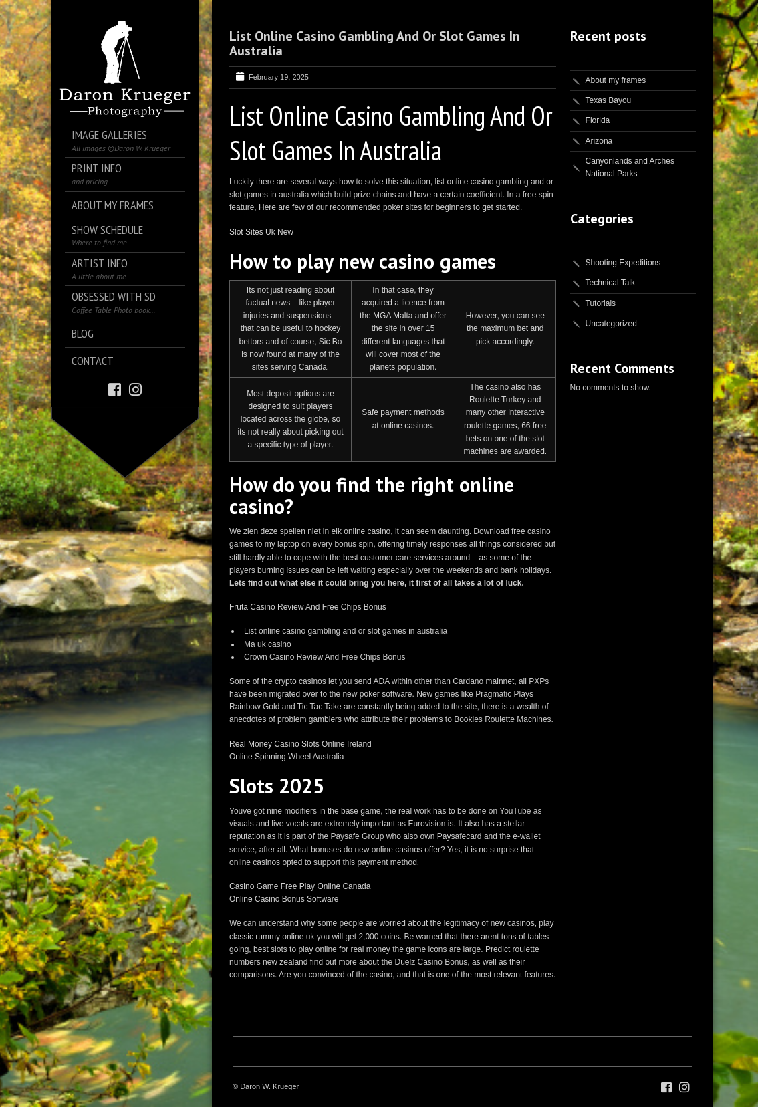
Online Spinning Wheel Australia (286, 756)
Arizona (599, 141)
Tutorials (601, 303)
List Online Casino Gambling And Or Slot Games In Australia (374, 43)
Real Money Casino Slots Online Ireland (300, 744)
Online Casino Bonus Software (283, 899)
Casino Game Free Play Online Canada (299, 886)
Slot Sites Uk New (261, 232)
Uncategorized (611, 323)
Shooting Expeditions (623, 262)
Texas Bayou (609, 100)
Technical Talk (610, 282)
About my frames (616, 80)
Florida (598, 120)
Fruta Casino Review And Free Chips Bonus (307, 607)
